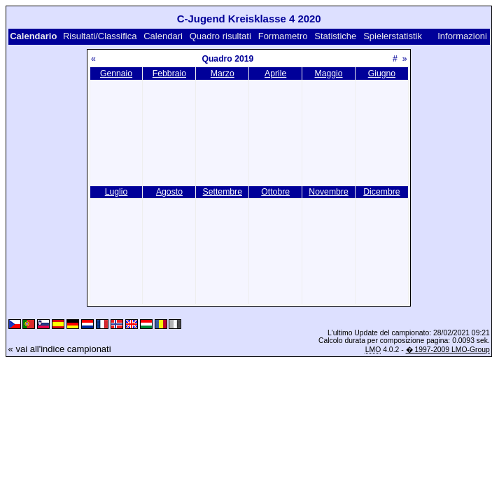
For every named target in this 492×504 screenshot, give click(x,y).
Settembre (222, 192)
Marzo (222, 73)
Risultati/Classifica (99, 36)
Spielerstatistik (392, 36)
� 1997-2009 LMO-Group (448, 350)
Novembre (328, 192)
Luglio (116, 192)
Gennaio (116, 73)
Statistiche (335, 36)
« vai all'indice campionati (59, 349)
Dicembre (381, 192)
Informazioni (462, 36)
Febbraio (169, 73)
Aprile (275, 73)
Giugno (381, 73)
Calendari (163, 36)
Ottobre (275, 192)
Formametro (283, 36)
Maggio (329, 73)
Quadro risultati (220, 36)
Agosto (169, 192)
